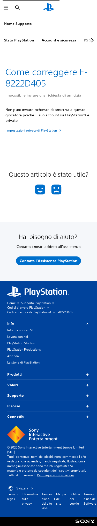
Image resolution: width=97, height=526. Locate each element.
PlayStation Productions (24, 349)
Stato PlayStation (19, 40)
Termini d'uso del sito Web (47, 501)
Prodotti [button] (48, 374)
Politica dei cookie (75, 499)
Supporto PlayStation (36, 303)
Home (11, 303)
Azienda (13, 356)
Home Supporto (18, 23)
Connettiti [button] (48, 416)
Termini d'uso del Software (90, 499)
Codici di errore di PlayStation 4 (29, 312)
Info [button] (48, 323)
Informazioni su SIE (20, 330)
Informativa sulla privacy (30, 499)
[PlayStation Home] (48, 8)
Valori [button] (48, 385)
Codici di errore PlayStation (26, 307)
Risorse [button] (48, 406)
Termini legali (12, 496)
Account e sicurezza (59, 40)
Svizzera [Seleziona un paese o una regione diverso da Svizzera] (21, 488)
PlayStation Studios (21, 343)
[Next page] (91, 40)
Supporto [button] (48, 395)
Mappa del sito (61, 499)
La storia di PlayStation (23, 362)
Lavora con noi (17, 336)
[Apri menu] (6, 7)
